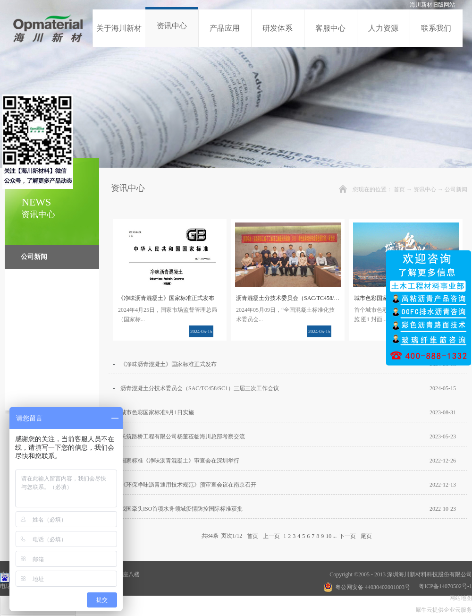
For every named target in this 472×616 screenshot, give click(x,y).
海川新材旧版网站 (432, 4)
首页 (399, 189)
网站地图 (459, 598)
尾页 (366, 535)
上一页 (271, 535)
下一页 (347, 535)
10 (328, 536)
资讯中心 (424, 189)
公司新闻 (456, 189)
